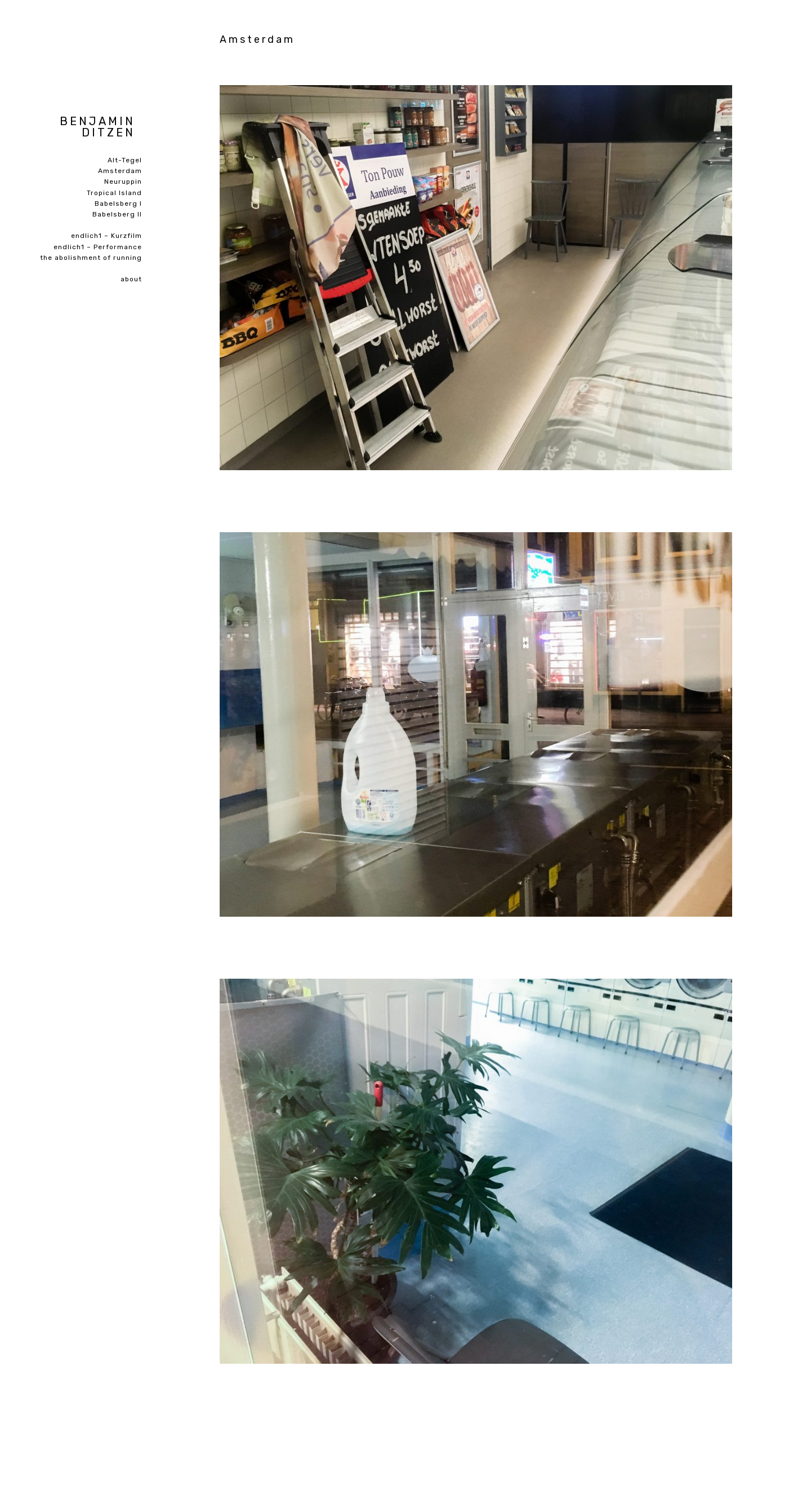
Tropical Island (114, 193)
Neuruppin (123, 181)
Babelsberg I (118, 203)
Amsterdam (120, 171)
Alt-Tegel (125, 160)
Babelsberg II (117, 214)
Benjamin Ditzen (97, 127)
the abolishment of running (91, 258)
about (131, 279)
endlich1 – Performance (98, 247)
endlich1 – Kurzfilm (106, 236)
